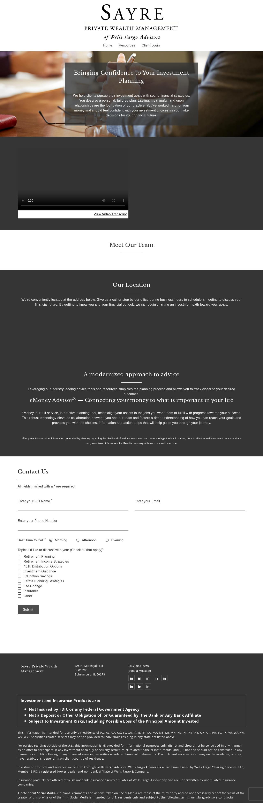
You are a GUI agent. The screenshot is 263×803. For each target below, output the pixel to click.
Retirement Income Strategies (46, 561)
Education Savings (38, 576)
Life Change (33, 586)
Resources (127, 45)
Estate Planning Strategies (44, 581)
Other (28, 596)
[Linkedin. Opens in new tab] (131, 678)
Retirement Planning (39, 556)
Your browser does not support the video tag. (73, 179)
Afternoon (89, 540)
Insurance (31, 591)
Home (107, 45)
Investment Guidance (40, 571)
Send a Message (139, 670)
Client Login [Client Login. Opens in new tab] (151, 45)
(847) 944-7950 (138, 665)
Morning (61, 540)
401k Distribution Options (43, 566)
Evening (117, 540)
